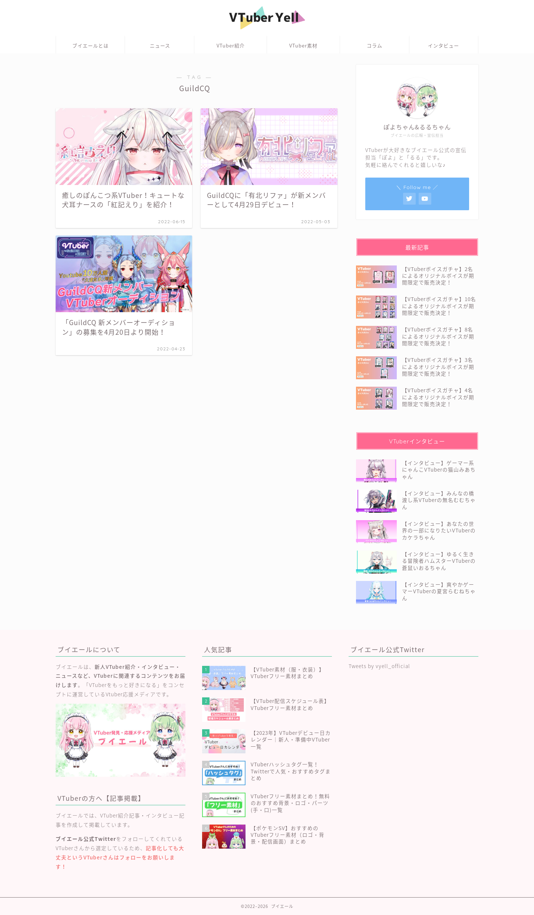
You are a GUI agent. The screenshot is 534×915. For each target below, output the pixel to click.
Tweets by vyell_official (379, 666)
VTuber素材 (303, 45)
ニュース (160, 45)
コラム (374, 45)
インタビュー (443, 45)
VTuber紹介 (231, 45)
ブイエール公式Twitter (86, 838)
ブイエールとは (90, 45)
